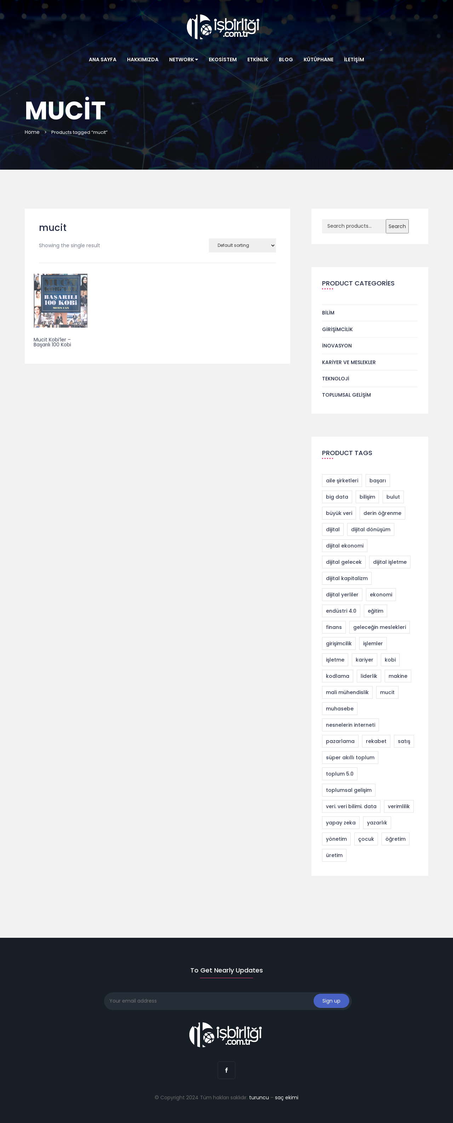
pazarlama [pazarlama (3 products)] (340, 741)
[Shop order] (242, 245)
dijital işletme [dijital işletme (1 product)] (390, 562)
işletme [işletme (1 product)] (335, 659)
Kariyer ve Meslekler (349, 362)
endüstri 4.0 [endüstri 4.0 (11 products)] (341, 610)
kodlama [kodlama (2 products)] (337, 676)
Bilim (328, 312)
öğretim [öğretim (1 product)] (395, 839)
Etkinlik (257, 59)
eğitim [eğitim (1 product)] (375, 610)
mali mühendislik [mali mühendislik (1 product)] (347, 692)
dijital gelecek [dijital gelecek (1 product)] (344, 562)
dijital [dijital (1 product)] (333, 529)
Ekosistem (223, 59)
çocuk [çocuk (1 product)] (366, 839)
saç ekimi (286, 1097)
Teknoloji (335, 378)
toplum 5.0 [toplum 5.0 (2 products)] (340, 773)
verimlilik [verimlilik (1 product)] (399, 806)
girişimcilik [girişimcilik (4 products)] (339, 643)
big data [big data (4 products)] (337, 496)
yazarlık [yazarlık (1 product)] (377, 822)
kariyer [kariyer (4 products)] (364, 659)
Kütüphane (318, 59)
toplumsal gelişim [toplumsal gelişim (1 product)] (349, 790)
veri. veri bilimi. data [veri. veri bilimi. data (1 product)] (351, 806)
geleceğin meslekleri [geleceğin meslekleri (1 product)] (379, 627)
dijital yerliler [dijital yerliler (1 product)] (342, 594)
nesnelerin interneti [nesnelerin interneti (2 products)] (350, 724)
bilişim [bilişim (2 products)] (367, 496)
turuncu (259, 1097)
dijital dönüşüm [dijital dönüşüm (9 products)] (370, 529)
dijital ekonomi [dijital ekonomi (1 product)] (344, 545)
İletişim (354, 59)
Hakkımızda (143, 59)
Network (183, 59)
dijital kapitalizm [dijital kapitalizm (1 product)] (347, 578)
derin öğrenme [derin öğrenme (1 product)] (382, 513)
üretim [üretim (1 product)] (334, 855)
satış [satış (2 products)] (404, 741)
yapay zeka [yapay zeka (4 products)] (341, 822)
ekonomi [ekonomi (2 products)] (381, 594)
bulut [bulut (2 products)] (393, 496)
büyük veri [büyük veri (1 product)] (339, 513)
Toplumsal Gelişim (346, 394)
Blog (286, 59)
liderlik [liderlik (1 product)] (369, 676)
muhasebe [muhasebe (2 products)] (340, 708)
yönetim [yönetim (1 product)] (336, 839)
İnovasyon (337, 345)
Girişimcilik (337, 329)
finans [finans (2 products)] (334, 627)
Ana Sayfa (102, 59)
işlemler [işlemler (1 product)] (373, 643)
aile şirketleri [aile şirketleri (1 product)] (342, 480)
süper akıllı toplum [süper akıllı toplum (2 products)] (350, 757)
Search (397, 226)
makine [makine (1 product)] (398, 676)
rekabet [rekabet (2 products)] (376, 741)
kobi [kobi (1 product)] (390, 659)
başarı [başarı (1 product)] (377, 480)
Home (32, 132)
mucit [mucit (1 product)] (387, 692)
